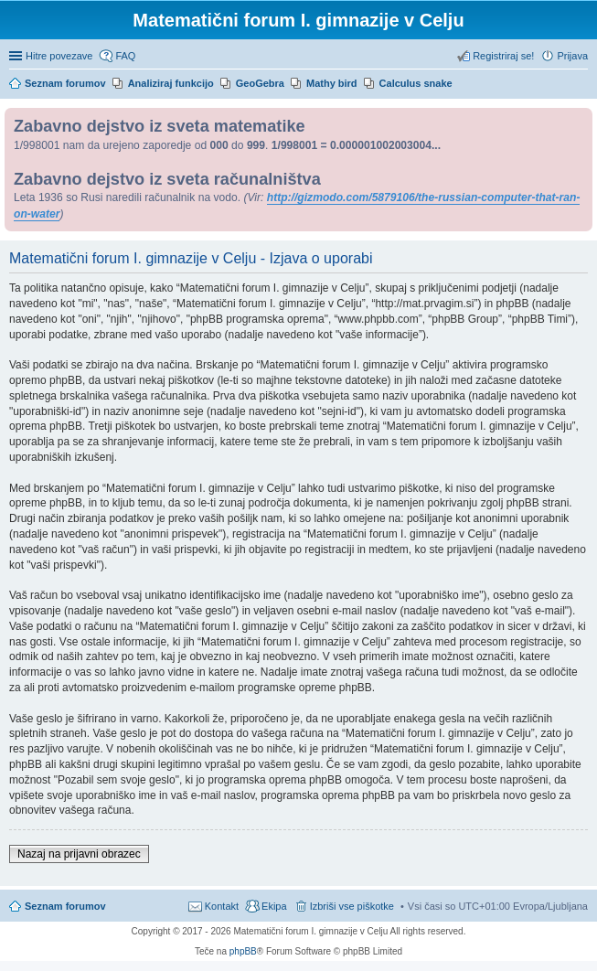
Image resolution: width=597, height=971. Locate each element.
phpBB (243, 951)
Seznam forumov (65, 906)
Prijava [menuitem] (572, 55)
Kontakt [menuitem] (222, 906)
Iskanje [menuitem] (581, 85)
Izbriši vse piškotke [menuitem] (352, 906)
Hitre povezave (59, 55)
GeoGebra (260, 83)
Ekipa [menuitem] (274, 906)
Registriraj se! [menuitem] (503, 55)
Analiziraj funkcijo (171, 83)
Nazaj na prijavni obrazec (79, 854)
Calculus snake (416, 83)
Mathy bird (331, 83)
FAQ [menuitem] (125, 55)
